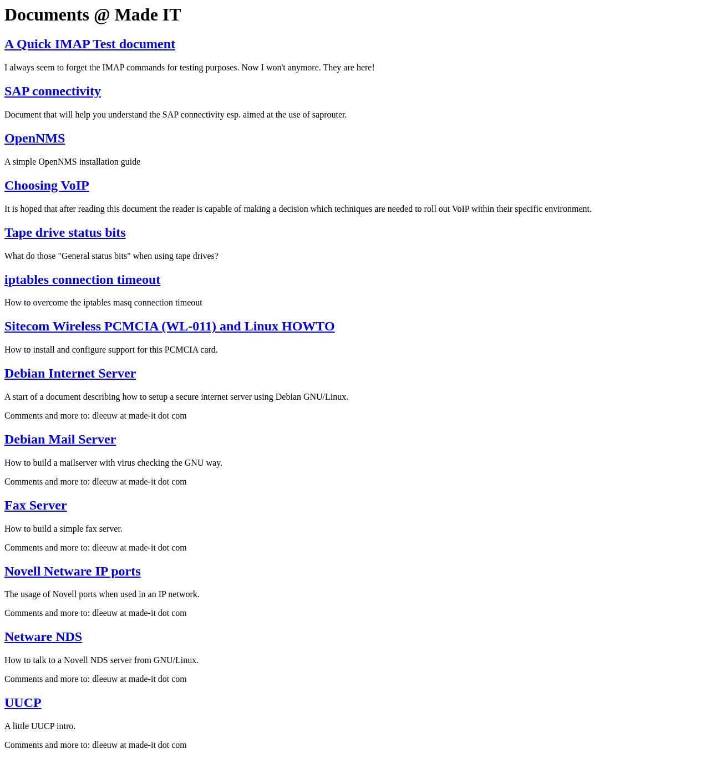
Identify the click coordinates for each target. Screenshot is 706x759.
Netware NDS (43, 636)
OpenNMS (34, 138)
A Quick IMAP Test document (89, 44)
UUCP (23, 702)
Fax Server (35, 505)
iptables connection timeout (82, 279)
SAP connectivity (52, 91)
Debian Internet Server (70, 373)
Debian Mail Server (60, 439)
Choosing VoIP (46, 185)
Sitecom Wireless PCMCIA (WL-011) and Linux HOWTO (169, 326)
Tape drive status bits (64, 232)
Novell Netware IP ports (72, 571)
